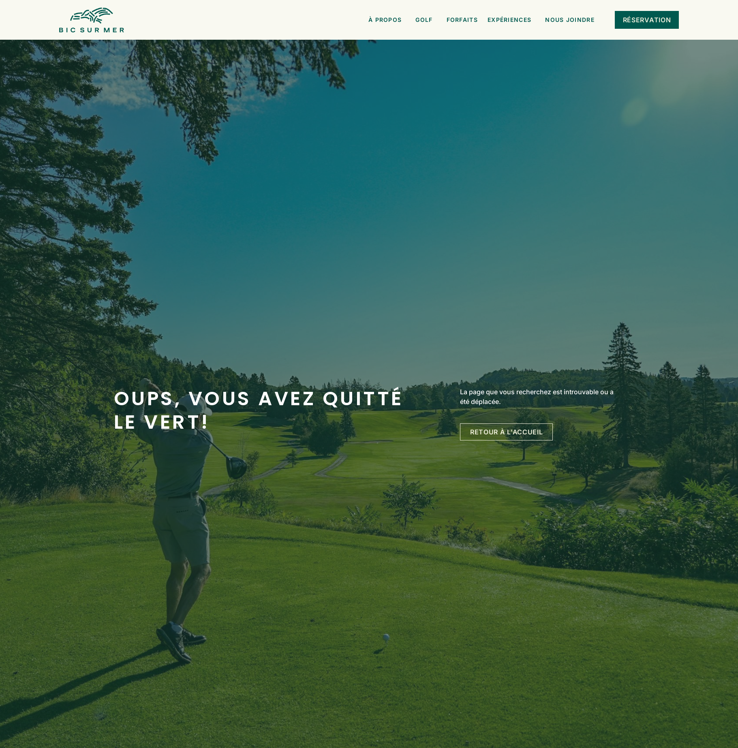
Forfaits (462, 19)
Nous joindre (572, 20)
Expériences (511, 20)
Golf (425, 20)
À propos (387, 20)
